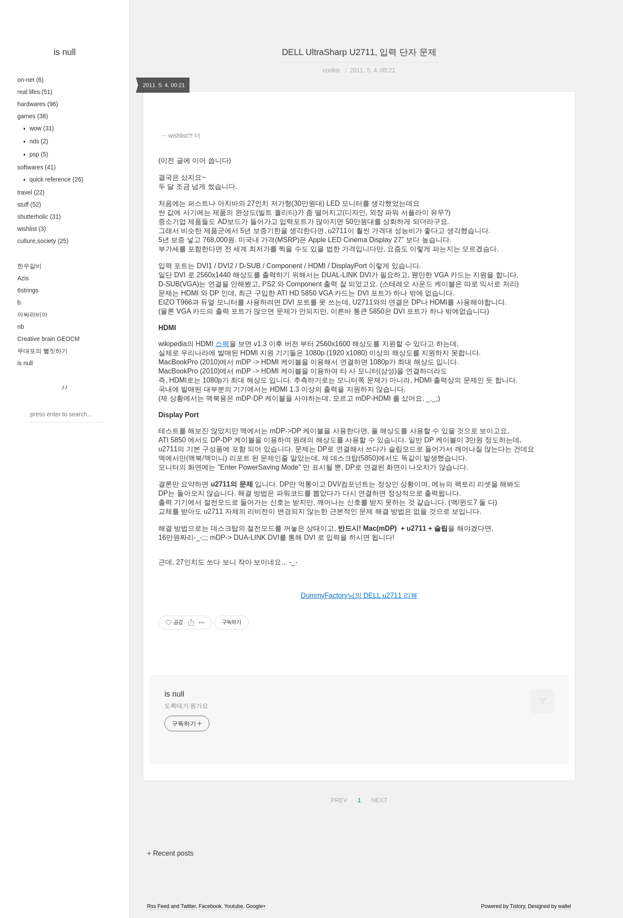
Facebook (210, 906)
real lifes (34, 91)
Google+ (256, 906)
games (32, 116)
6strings (28, 290)
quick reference (55, 179)
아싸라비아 (32, 314)
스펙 (222, 343)
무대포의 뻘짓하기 (42, 350)
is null (65, 52)
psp (38, 154)
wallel (564, 906)
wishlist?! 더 (184, 135)
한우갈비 (29, 266)
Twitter (188, 906)
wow (41, 128)
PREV (337, 799)
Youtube (233, 906)
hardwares (37, 104)
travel (31, 192)
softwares (36, 167)
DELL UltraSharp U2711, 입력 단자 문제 (359, 52)
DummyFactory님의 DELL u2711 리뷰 (359, 595)
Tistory (517, 906)
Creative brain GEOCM (48, 338)
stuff (29, 204)
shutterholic (39, 216)
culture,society (42, 240)
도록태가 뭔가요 (186, 705)
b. (19, 302)
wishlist (31, 228)
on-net (30, 79)
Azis (23, 278)
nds (38, 141)
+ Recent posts (170, 853)
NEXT (378, 799)
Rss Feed (158, 906)
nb (20, 326)
